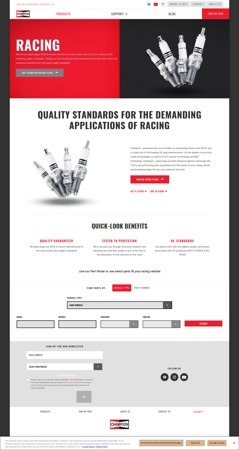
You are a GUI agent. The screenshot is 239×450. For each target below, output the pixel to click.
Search (203, 323)
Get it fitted (137, 191)
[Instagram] (162, 5)
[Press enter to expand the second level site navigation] (126, 14)
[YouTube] (156, 5)
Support (117, 13)
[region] (119, 443)
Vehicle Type (74, 298)
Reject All (195, 443)
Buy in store (157, 191)
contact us (165, 411)
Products (63, 13)
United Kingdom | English (33, 4)
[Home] (26, 14)
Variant (105, 317)
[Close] (234, 442)
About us (215, 4)
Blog (172, 13)
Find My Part (215, 14)
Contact (198, 4)
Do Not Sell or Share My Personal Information (161, 443)
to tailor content (66, 375)
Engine (146, 317)
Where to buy (178, 4)
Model (62, 317)
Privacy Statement (74, 382)
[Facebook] (149, 5)
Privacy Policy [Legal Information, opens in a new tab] (101, 447)
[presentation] (50, 397)
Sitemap (198, 411)
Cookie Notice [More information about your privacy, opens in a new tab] (88, 447)
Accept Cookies (217, 443)
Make (20, 317)
